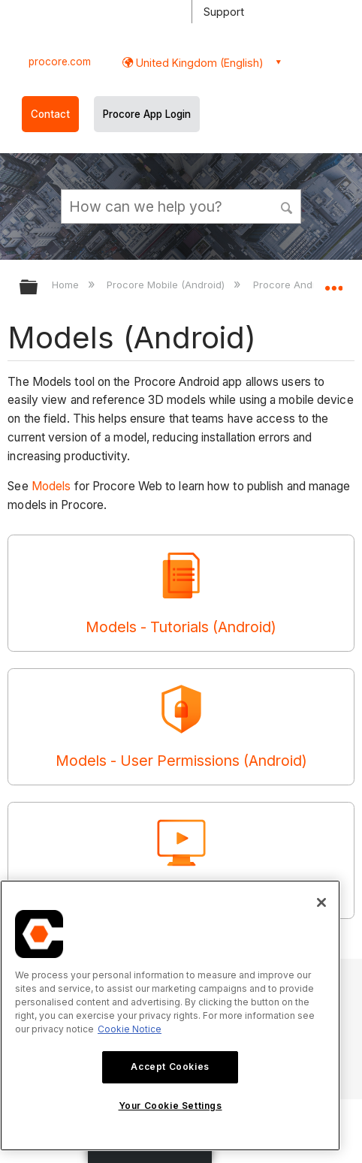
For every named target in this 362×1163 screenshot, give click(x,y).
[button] (287, 205)
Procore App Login (147, 114)
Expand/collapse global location (333, 282)
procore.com (60, 62)
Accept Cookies (170, 1066)
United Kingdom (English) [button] (198, 62)
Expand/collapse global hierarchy (38, 288)
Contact (50, 114)
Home (67, 285)
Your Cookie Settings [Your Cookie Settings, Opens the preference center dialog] (170, 1105)
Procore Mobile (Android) (167, 285)
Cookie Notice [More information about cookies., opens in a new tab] (129, 1029)
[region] (170, 1015)
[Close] (321, 902)
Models (51, 486)
